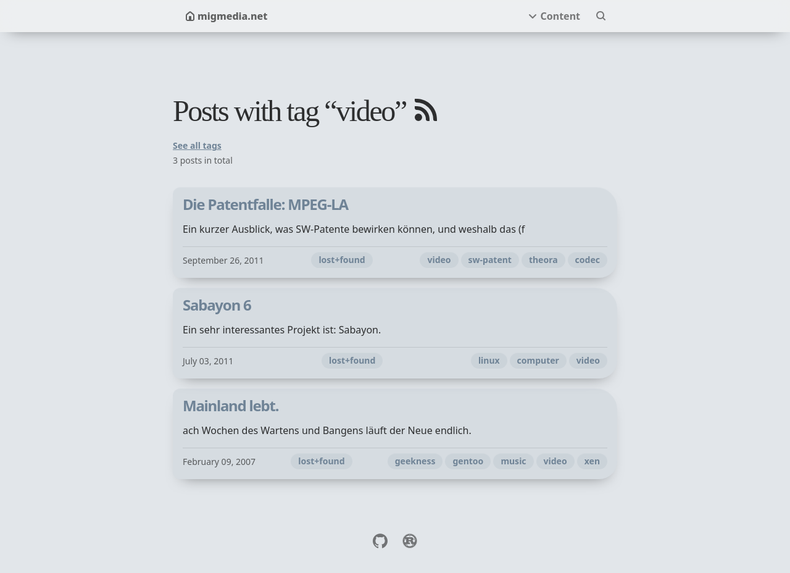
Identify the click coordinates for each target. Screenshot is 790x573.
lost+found (341, 260)
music (513, 461)
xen (592, 461)
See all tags (197, 145)
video (439, 260)
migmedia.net (226, 16)
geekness (415, 461)
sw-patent (490, 260)
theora (543, 260)
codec (587, 260)
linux (489, 360)
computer (538, 360)
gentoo (467, 461)
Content (560, 16)
